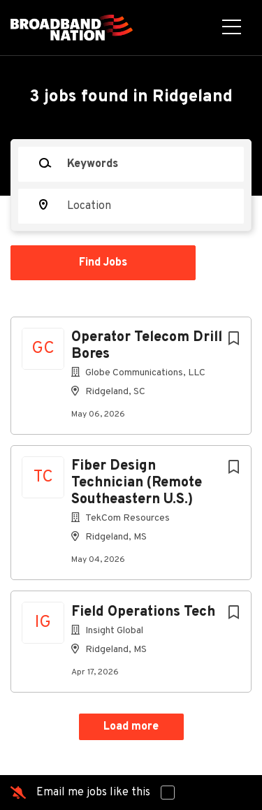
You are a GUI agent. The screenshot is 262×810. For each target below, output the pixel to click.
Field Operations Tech (143, 612)
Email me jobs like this (93, 793)
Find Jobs (103, 263)
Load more (131, 727)
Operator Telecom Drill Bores (146, 346)
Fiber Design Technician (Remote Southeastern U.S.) (136, 483)
